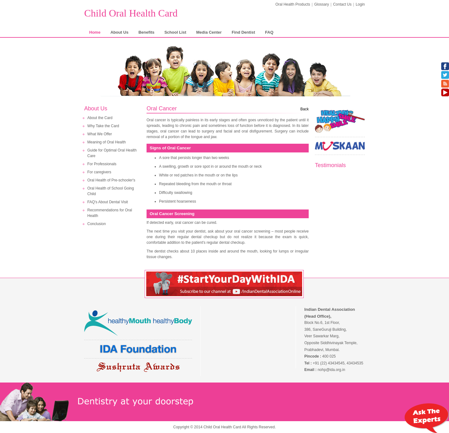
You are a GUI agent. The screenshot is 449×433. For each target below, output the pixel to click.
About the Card (100, 118)
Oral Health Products (292, 4)
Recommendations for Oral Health (109, 213)
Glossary (321, 4)
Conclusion (96, 224)
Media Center (209, 32)
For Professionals (101, 164)
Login (360, 4)
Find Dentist (243, 32)
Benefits (146, 32)
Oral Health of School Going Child (110, 191)
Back (304, 109)
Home (94, 32)
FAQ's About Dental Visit (107, 202)
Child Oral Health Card (130, 13)
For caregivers (99, 172)
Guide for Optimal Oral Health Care (112, 153)
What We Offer (99, 134)
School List (175, 32)
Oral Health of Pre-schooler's (111, 180)
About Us (119, 32)
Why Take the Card (103, 126)
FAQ (269, 32)
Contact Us (342, 4)
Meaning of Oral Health (106, 142)
